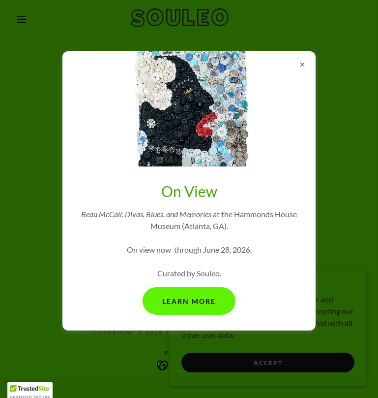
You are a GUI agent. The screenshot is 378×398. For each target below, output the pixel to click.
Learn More (189, 301)
